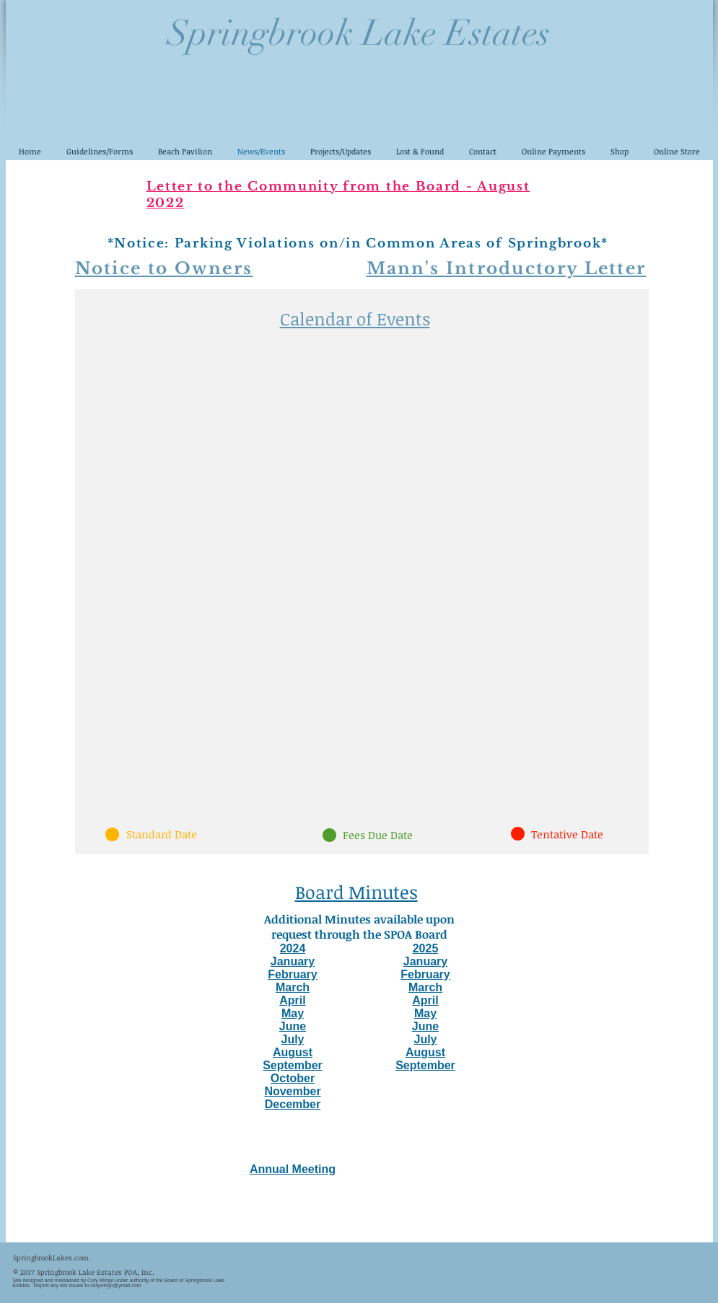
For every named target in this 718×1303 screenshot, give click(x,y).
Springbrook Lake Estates (358, 33)
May (292, 1013)
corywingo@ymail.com (115, 1285)
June (292, 1026)
